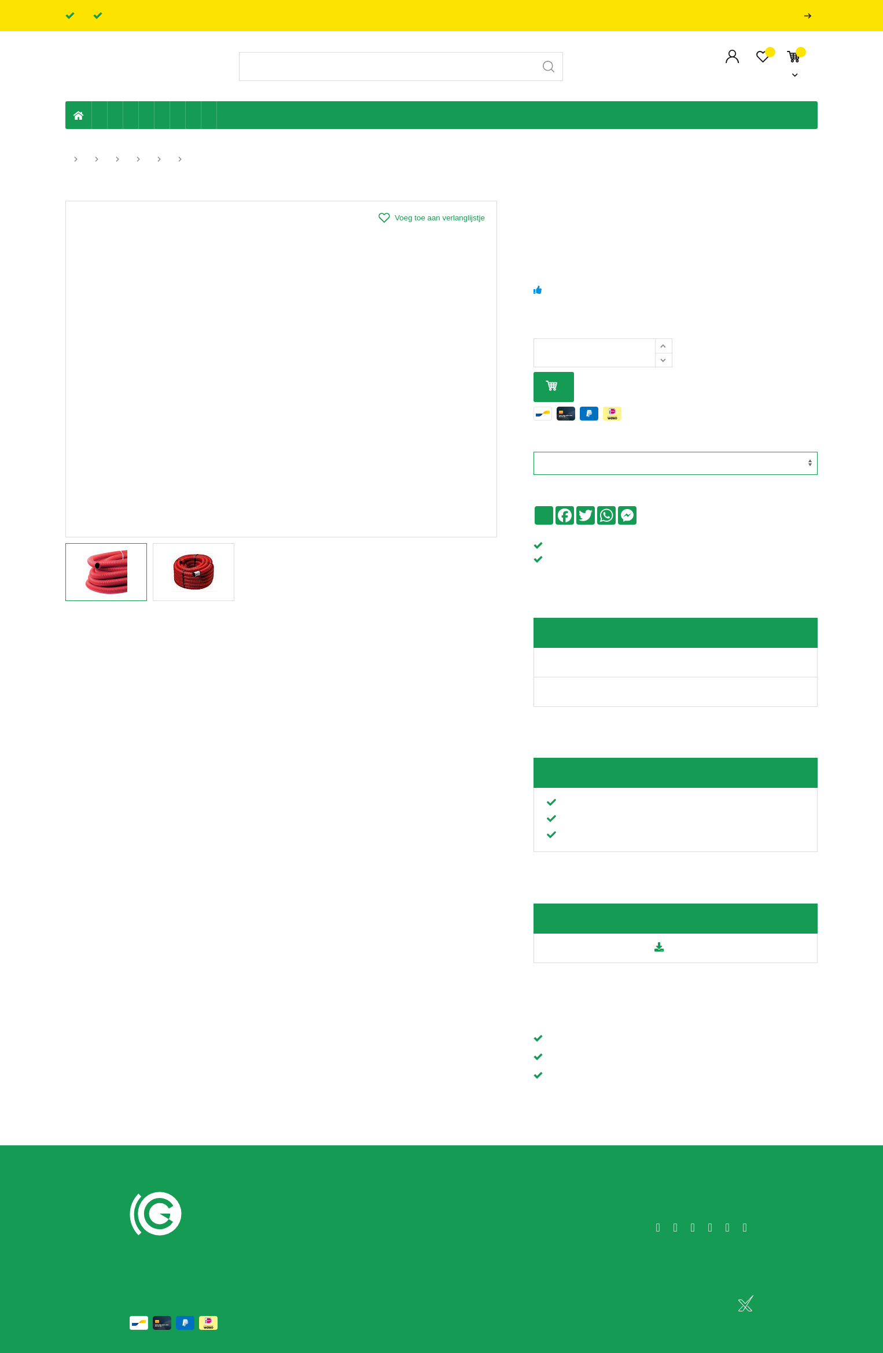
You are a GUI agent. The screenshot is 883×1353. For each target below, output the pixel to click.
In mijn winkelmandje (551, 387)
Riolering (115, 115)
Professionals (810, 16)
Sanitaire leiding (146, 115)
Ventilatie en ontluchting (162, 115)
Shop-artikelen (193, 115)
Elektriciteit (178, 115)
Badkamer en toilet (224, 115)
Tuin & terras (131, 115)
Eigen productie (100, 115)
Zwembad (209, 115)
